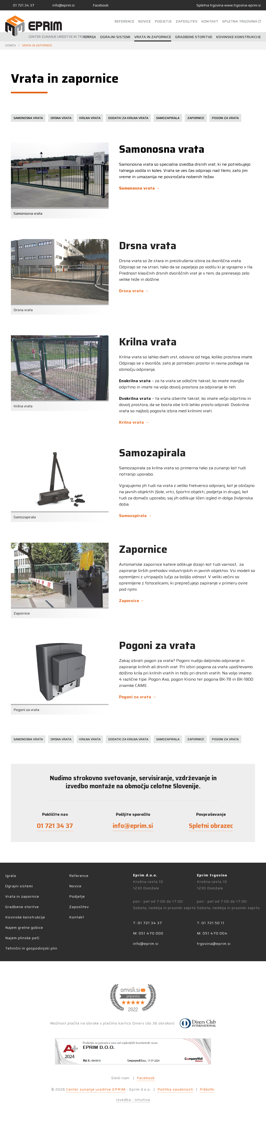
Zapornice (195, 117)
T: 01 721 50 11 (210, 923)
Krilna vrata (90, 117)
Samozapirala (167, 117)
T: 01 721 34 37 (147, 923)
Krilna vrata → (134, 422)
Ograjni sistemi (115, 37)
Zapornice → (131, 600)
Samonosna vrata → (139, 188)
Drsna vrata (61, 117)
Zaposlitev (186, 21)
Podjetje (163, 21)
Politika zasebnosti (175, 1089)
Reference (124, 21)
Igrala (89, 37)
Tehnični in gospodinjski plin (31, 948)
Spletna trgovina (228, 5)
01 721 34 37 (55, 826)
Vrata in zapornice (152, 37)
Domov (10, 45)
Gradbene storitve (193, 37)
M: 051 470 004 (212, 933)
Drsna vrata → (134, 291)
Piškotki (207, 1089)
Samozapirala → (135, 515)
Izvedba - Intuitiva (133, 1100)
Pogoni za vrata (225, 117)
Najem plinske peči (22, 938)
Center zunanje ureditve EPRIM (95, 1089)
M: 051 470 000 (148, 933)
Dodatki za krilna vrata (128, 117)
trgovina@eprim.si (214, 943)
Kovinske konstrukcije (238, 37)
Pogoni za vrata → (137, 697)
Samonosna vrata (28, 117)
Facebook (146, 1078)
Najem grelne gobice (24, 927)
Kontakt (209, 21)
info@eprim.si (133, 826)
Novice (144, 21)
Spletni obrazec (211, 826)
